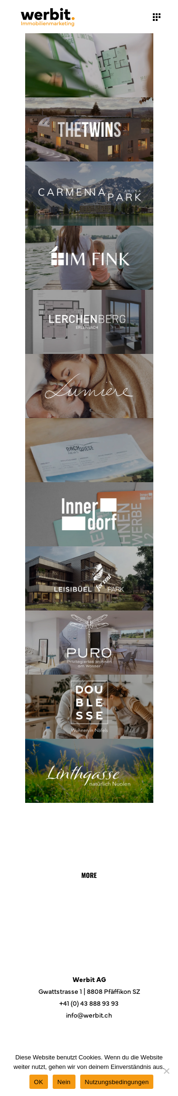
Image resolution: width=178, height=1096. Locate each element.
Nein (64, 1082)
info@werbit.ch (89, 1015)
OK (38, 1082)
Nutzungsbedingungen (117, 1082)
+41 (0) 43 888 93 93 (89, 1003)
